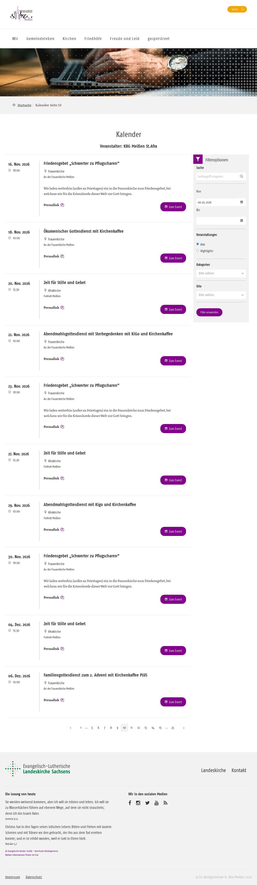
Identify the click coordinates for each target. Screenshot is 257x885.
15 (160, 727)
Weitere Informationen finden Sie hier (21, 854)
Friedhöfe (93, 38)
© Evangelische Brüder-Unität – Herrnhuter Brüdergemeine (31, 850)
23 (172, 727)
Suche (235, 9)
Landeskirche (213, 770)
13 (146, 727)
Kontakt (239, 770)
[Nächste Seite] (183, 728)
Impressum (12, 877)
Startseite (24, 105)
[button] (221, 273)
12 (138, 727)
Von (198, 191)
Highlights (204, 251)
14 (153, 727)
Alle (200, 244)
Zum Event (175, 207)
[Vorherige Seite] (70, 728)
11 (132, 727)
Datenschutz (34, 877)
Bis (198, 210)
